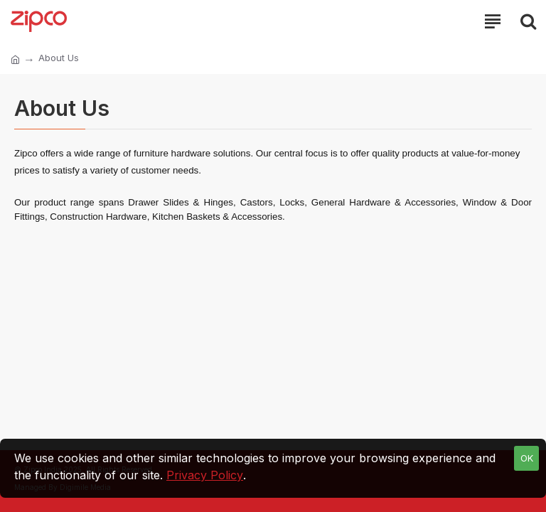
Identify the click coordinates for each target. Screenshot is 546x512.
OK (526, 458)
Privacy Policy (204, 475)
